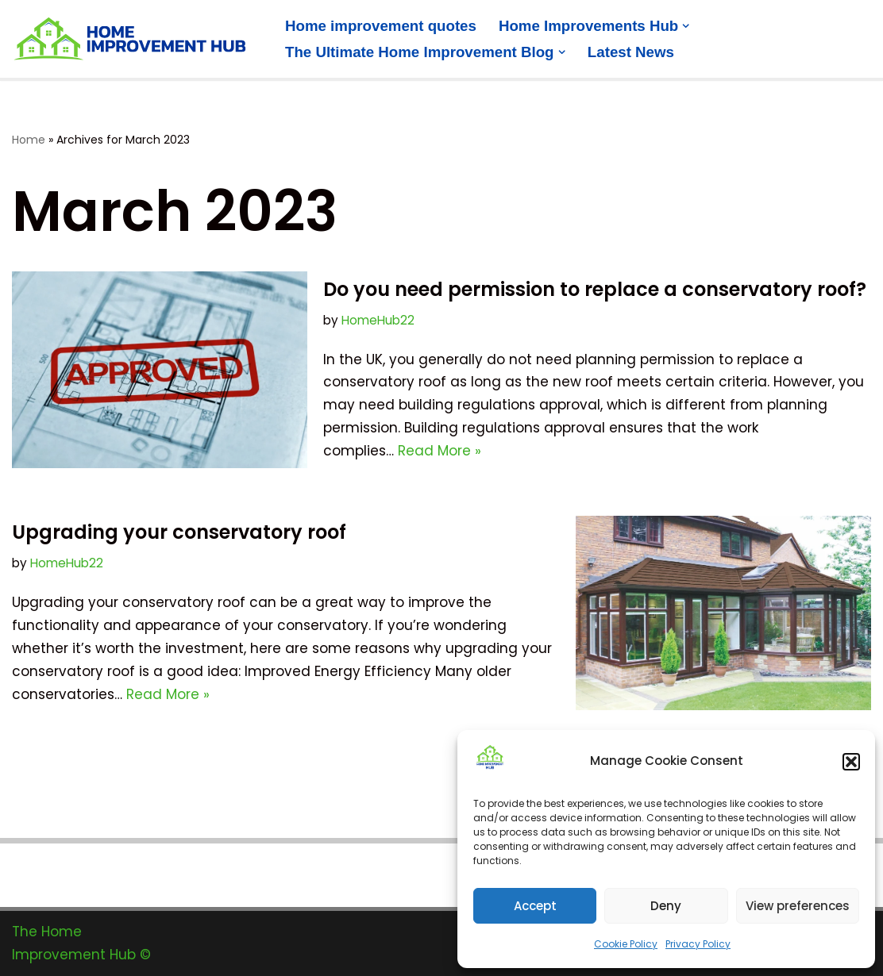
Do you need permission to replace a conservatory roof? (594, 289)
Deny (665, 905)
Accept (535, 905)
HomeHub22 (378, 320)
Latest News (631, 52)
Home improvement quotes (380, 25)
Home (28, 140)
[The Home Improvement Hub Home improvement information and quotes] (135, 38)
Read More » (439, 450)
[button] (851, 762)
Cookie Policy (625, 944)
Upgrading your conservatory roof (179, 532)
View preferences (798, 905)
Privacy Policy (698, 944)
